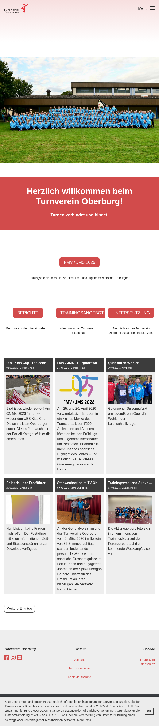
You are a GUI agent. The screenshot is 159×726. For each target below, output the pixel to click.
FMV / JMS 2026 (79, 262)
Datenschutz (146, 664)
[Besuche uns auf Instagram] (13, 657)
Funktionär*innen (79, 668)
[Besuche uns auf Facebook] (6, 657)
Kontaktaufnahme (79, 677)
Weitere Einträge (19, 608)
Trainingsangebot (82, 312)
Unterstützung (131, 312)
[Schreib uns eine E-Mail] (19, 657)
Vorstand (79, 659)
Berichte (28, 312)
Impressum (147, 659)
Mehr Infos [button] (84, 720)
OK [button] (149, 711)
